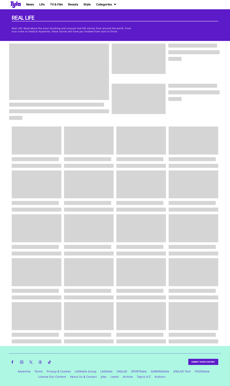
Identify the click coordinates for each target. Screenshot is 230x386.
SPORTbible (139, 371)
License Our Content (52, 377)
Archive (128, 377)
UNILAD (121, 371)
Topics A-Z (144, 377)
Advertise (24, 371)
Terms (39, 371)
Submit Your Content (203, 362)
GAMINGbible (160, 371)
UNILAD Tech (182, 371)
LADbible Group (85, 371)
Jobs (104, 377)
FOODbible (202, 371)
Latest (115, 377)
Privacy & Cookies (59, 371)
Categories (106, 4)
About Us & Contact (83, 377)
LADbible (106, 371)
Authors (160, 377)
